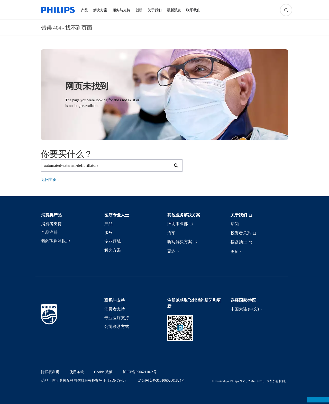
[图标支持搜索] (286, 10)
